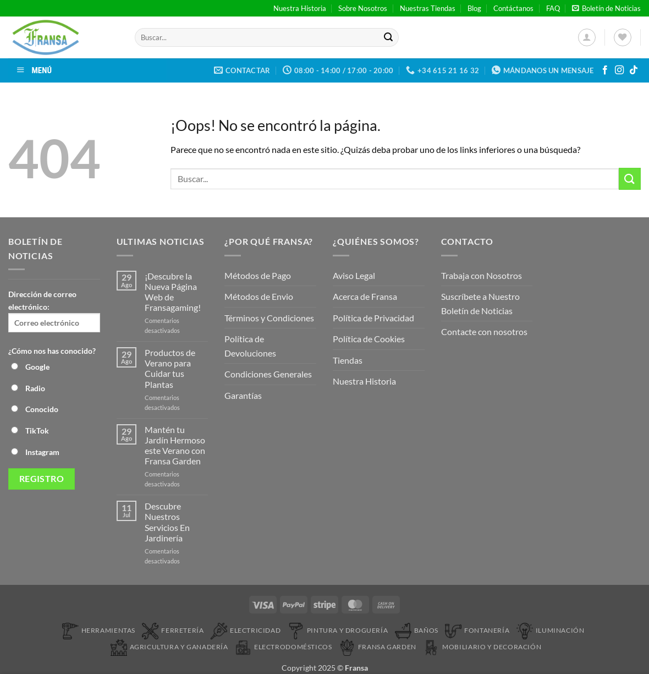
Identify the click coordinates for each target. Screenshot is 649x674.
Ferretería (173, 630)
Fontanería (477, 630)
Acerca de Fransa (365, 296)
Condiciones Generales (268, 374)
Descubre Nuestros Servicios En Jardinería (167, 522)
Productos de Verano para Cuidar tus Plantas (170, 368)
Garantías (243, 395)
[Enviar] (388, 37)
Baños (416, 630)
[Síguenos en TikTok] (633, 70)
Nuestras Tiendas (427, 8)
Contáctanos (513, 8)
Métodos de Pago (257, 275)
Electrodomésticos (283, 647)
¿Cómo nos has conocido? (52, 350)
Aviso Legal (354, 275)
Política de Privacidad (373, 318)
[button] (606, 8)
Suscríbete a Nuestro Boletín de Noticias (480, 303)
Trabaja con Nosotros (481, 275)
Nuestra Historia (299, 8)
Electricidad (245, 630)
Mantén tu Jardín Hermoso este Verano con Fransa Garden (175, 445)
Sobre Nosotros (362, 8)
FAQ (553, 8)
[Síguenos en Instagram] (619, 70)
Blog (474, 8)
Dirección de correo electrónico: (54, 310)
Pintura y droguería (338, 630)
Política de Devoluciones (250, 345)
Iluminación (550, 630)
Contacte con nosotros (484, 331)
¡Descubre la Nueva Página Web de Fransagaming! (173, 292)
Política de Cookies (369, 338)
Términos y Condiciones (269, 318)
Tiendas (347, 360)
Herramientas (98, 630)
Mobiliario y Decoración (482, 647)
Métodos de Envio (258, 296)
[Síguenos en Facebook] (605, 70)
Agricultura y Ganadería (169, 647)
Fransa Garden (377, 647)
